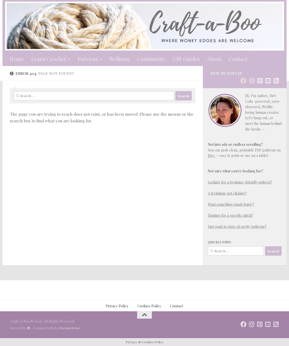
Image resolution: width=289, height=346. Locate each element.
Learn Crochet (48, 59)
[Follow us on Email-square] (268, 81)
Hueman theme (69, 328)
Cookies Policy (149, 305)
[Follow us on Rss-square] (276, 81)
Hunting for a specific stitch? (230, 215)
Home (17, 59)
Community (151, 59)
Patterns (88, 59)
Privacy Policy (117, 305)
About (214, 59)
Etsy (211, 155)
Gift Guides (186, 59)
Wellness (119, 59)
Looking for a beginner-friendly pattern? (240, 182)
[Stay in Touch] (244, 81)
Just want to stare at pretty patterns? (237, 226)
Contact (238, 59)
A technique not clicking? (227, 193)
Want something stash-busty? (231, 204)
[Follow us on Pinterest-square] (260, 81)
